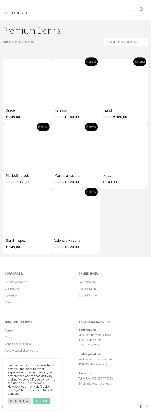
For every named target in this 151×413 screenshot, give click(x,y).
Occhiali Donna (87, 289)
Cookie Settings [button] (19, 401)
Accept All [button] (41, 401)
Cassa (9, 337)
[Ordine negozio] (126, 42)
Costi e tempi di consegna (21, 350)
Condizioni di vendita (18, 344)
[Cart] (141, 9)
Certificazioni (13, 289)
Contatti (10, 302)
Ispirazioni (11, 295)
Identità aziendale (16, 282)
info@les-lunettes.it (99, 383)
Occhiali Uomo (87, 295)
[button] (131, 9)
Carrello (10, 330)
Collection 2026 (88, 282)
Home (6, 41)
